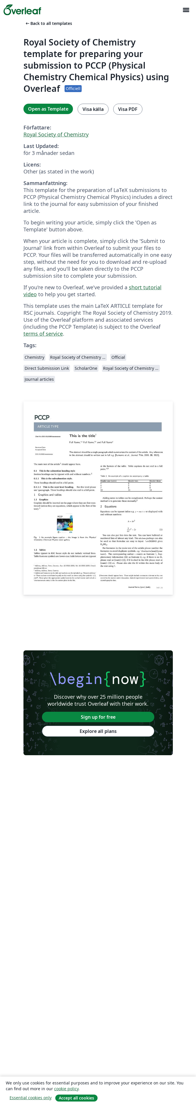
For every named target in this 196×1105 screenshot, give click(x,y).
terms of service (43, 333)
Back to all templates (48, 23)
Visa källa (93, 109)
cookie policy (66, 1088)
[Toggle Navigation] (186, 10)
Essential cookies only (31, 1097)
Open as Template (48, 109)
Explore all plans (98, 731)
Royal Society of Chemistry (56, 134)
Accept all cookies (76, 1098)
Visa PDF (128, 109)
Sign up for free (98, 717)
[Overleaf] (22, 10)
